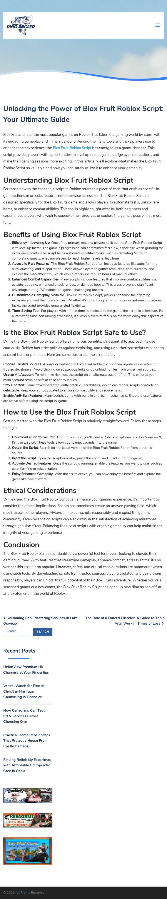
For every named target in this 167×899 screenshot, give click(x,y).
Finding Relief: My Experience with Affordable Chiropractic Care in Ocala (27, 765)
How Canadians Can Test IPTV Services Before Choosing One (23, 716)
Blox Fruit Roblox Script (72, 147)
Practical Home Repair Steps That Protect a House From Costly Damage (26, 741)
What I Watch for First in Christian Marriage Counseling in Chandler (23, 691)
